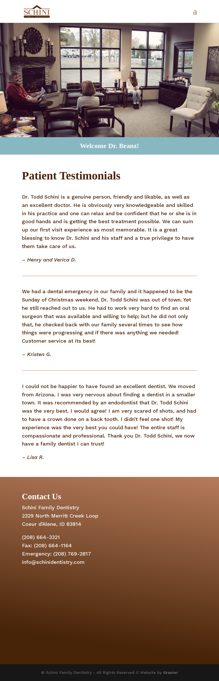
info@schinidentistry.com (53, 562)
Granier (170, 672)
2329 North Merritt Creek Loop (60, 516)
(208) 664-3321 (41, 537)
